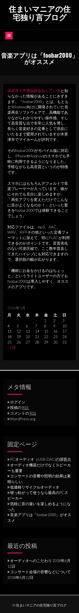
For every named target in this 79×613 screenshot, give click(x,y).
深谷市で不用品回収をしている (33, 90)
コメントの (23, 413)
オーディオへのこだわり (31, 560)
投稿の (19, 407)
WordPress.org (22, 418)
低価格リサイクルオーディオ (34, 487)
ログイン (17, 402)
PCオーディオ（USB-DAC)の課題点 (40, 459)
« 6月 (11, 347)
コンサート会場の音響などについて (40, 571)
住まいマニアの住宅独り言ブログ (40, 12)
